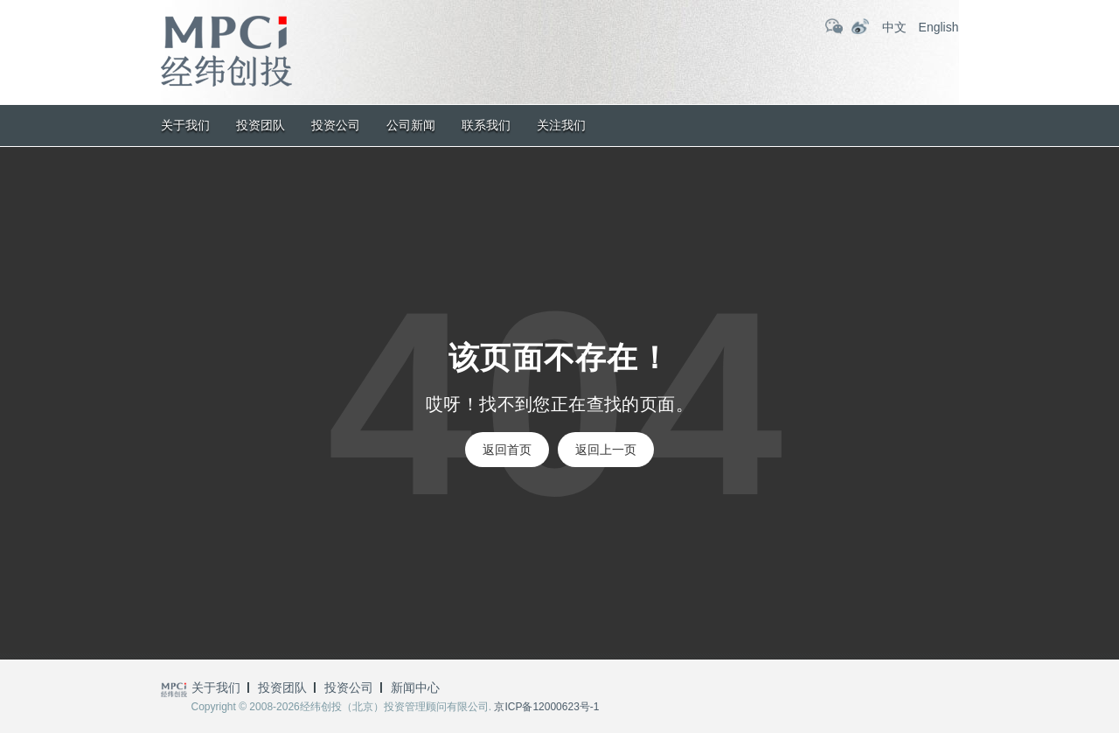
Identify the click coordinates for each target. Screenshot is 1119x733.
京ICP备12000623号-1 (546, 707)
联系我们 (486, 125)
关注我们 (561, 125)
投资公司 (335, 125)
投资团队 (260, 125)
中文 (894, 27)
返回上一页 (605, 450)
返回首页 (507, 450)
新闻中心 (415, 688)
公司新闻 (410, 125)
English (939, 27)
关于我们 (185, 125)
